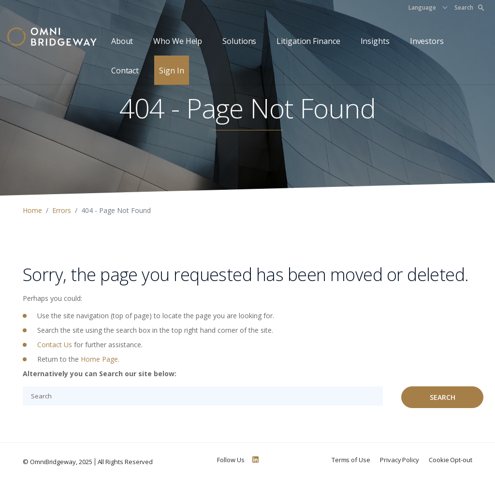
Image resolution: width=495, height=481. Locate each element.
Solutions (239, 41)
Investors (427, 41)
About (122, 41)
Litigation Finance (308, 41)
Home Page (99, 359)
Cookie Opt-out (450, 459)
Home (32, 210)
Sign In (171, 70)
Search (469, 7)
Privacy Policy (399, 459)
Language (422, 7)
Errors (61, 210)
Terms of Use (351, 459)
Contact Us (54, 344)
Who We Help (177, 41)
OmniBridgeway (53, 461)
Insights (375, 41)
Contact (125, 70)
